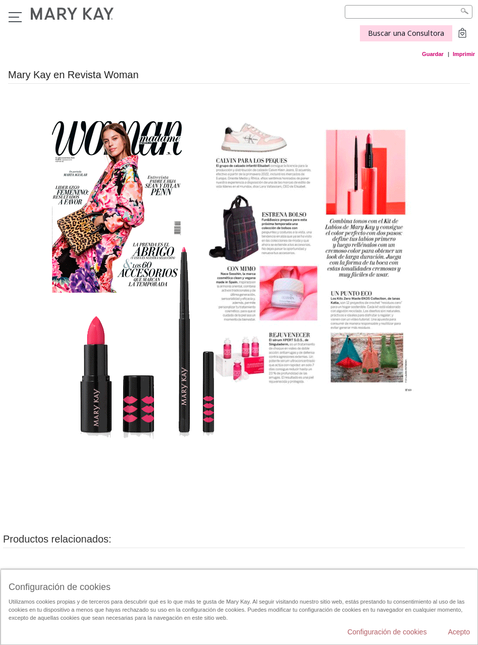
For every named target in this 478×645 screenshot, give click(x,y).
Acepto (459, 632)
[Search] (408, 12)
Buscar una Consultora (406, 33)
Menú (15, 17)
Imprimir (464, 54)
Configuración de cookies (387, 632)
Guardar (433, 54)
